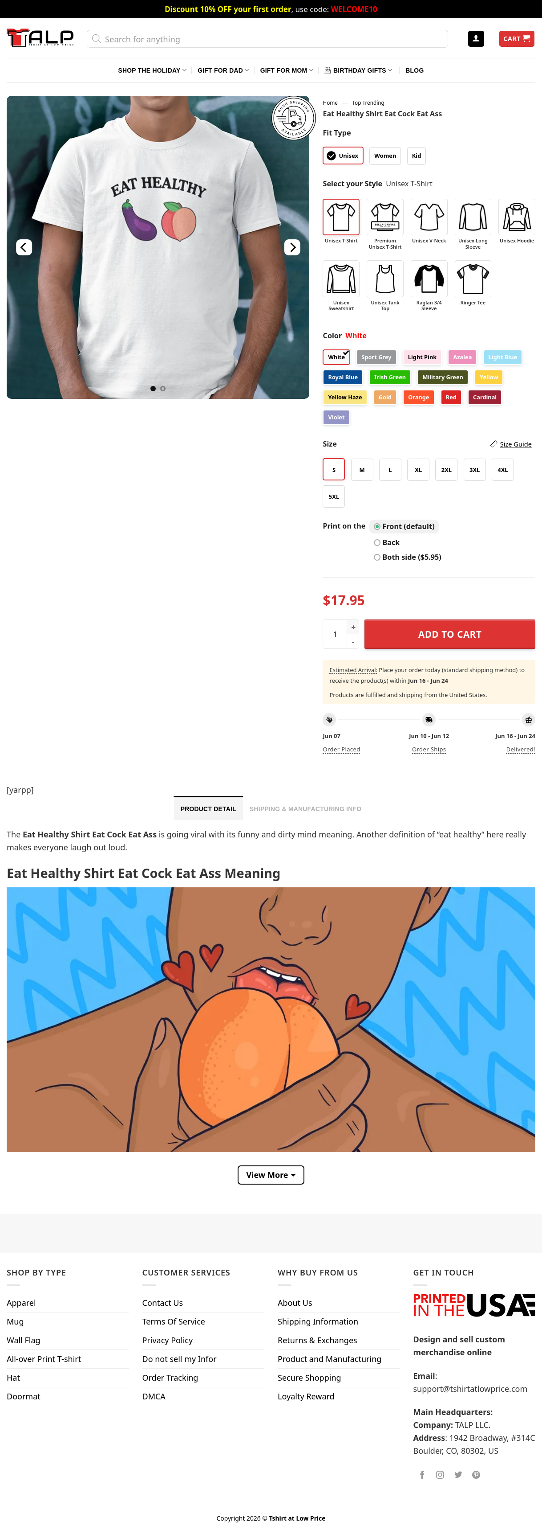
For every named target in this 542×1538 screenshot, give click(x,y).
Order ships (429, 749)
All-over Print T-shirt (44, 1358)
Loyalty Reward (306, 1396)
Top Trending (368, 102)
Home (330, 102)
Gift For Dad (223, 70)
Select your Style (352, 184)
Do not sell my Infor (179, 1358)
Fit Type (337, 133)
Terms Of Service (173, 1321)
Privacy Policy (167, 1340)
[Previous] (24, 247)
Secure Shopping (309, 1377)
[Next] (292, 247)
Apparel (21, 1302)
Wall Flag (23, 1340)
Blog (414, 70)
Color (332, 335)
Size (427, 444)
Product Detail (208, 808)
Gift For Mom (286, 70)
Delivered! (520, 749)
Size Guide (516, 443)
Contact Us (162, 1302)
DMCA (154, 1396)
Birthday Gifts (358, 70)
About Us (295, 1302)
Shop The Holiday (152, 70)
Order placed (341, 749)
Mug (15, 1321)
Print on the (344, 526)
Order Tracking (170, 1377)
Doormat (23, 1396)
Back (387, 542)
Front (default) (404, 526)
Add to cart (449, 634)
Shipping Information (318, 1321)
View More (267, 1174)
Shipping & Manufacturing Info (305, 808)
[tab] (208, 808)
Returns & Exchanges (317, 1340)
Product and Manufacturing (329, 1358)
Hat (13, 1377)
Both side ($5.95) (407, 557)
